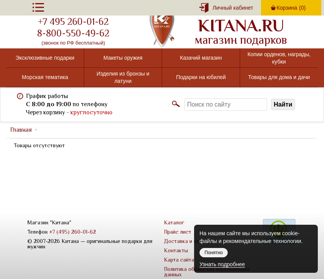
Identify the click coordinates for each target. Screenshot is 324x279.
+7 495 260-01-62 (73, 21)
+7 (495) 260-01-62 (72, 232)
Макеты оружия (123, 58)
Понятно (214, 252)
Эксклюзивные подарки (44, 58)
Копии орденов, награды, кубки (278, 57)
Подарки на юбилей (201, 77)
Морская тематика (45, 77)
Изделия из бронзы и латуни (123, 77)
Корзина (290, 7)
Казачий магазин (201, 58)
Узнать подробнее (222, 264)
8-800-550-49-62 (73, 33)
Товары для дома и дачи (279, 77)
